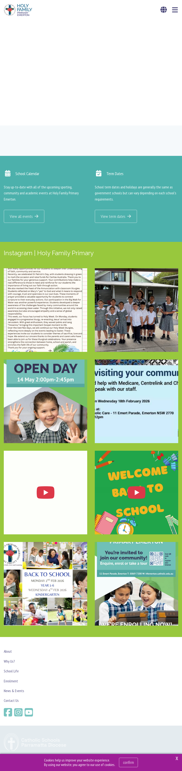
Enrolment (11, 681)
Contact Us (11, 701)
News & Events (14, 691)
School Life (11, 671)
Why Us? (9, 661)
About (8, 651)
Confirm (128, 762)
